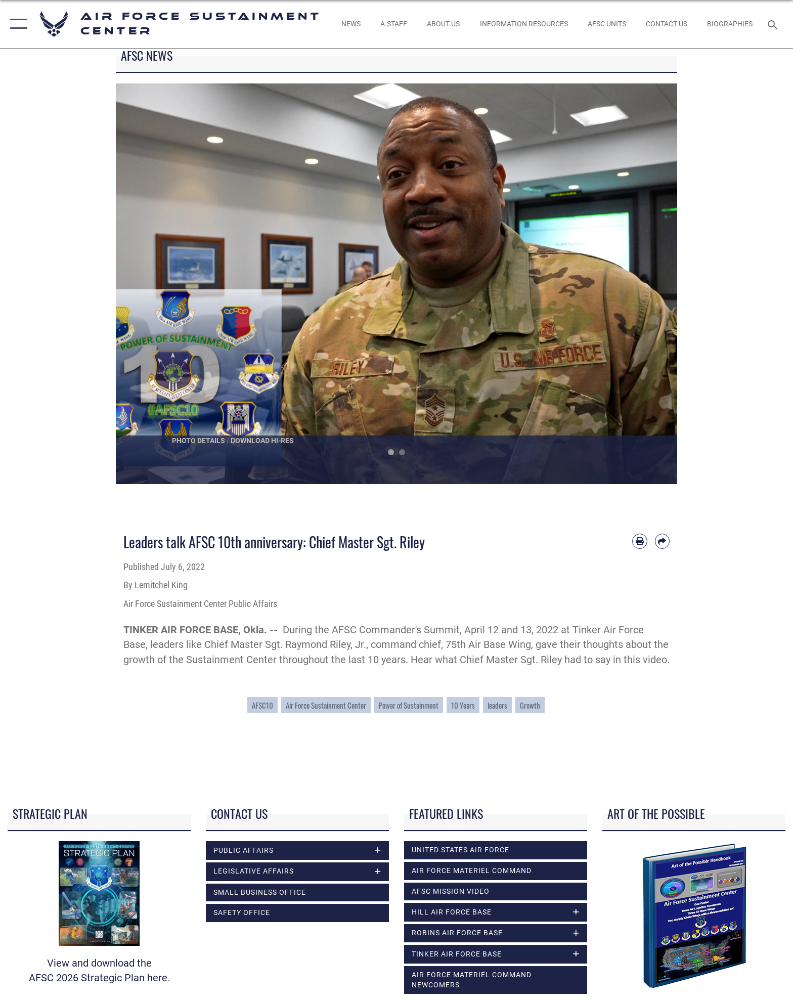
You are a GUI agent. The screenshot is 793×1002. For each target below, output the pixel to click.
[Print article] (639, 541)
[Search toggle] (774, 24)
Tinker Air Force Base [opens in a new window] (457, 954)
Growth (530, 705)
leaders (497, 705)
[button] (16, 24)
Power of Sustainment (408, 705)
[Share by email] (662, 541)
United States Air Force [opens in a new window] (460, 850)
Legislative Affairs (253, 871)
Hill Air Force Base (452, 912)
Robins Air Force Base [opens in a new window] (457, 933)
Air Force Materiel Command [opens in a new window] (472, 870)
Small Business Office (259, 892)
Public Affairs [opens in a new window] (243, 850)
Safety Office (241, 912)
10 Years (463, 705)
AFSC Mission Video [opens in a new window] (451, 891)
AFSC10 (262, 705)
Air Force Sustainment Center (326, 705)
